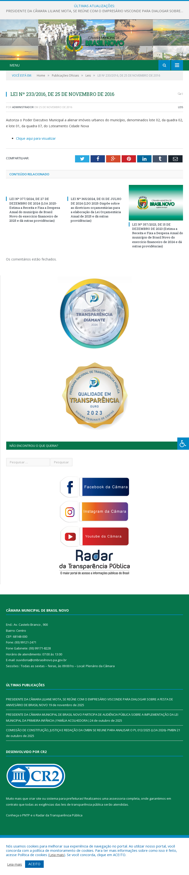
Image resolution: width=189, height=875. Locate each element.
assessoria (117, 822)
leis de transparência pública (82, 828)
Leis (180, 131)
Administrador (23, 131)
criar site (35, 822)
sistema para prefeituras (65, 822)
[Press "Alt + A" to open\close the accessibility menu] (183, 444)
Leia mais (56, 854)
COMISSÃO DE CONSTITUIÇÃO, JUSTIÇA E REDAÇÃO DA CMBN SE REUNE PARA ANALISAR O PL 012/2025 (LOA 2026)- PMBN (91, 754)
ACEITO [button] (34, 864)
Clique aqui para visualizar (36, 162)
